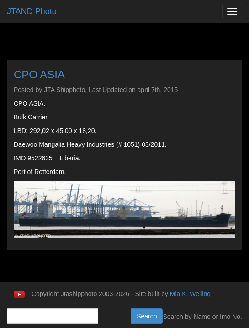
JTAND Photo (32, 11)
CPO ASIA (39, 74)
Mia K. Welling (190, 293)
